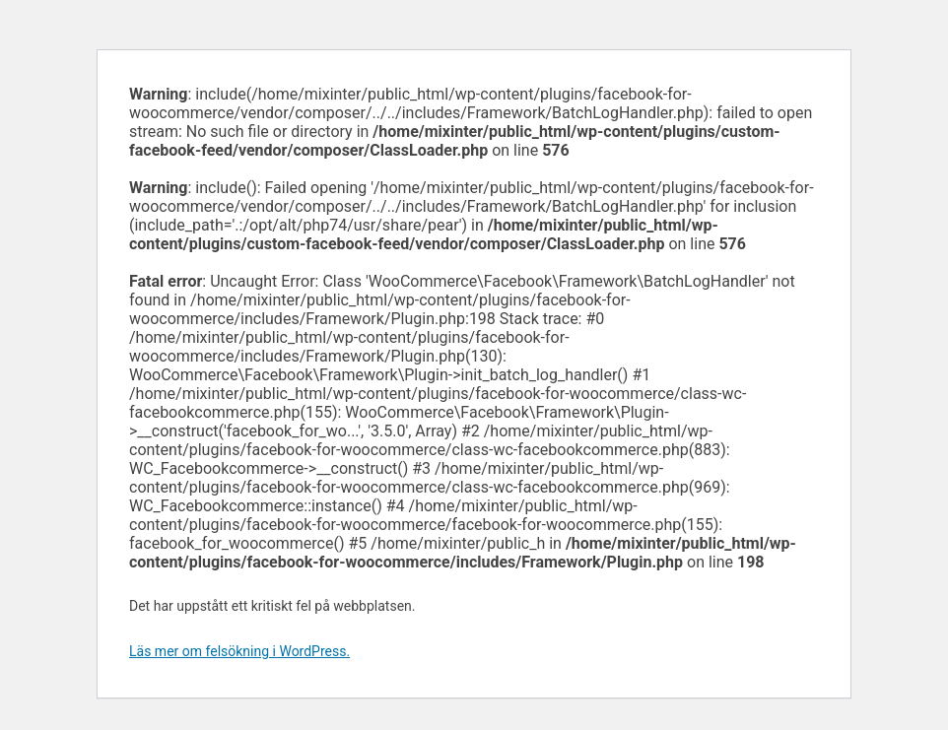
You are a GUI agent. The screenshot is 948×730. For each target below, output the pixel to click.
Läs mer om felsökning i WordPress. (239, 651)
